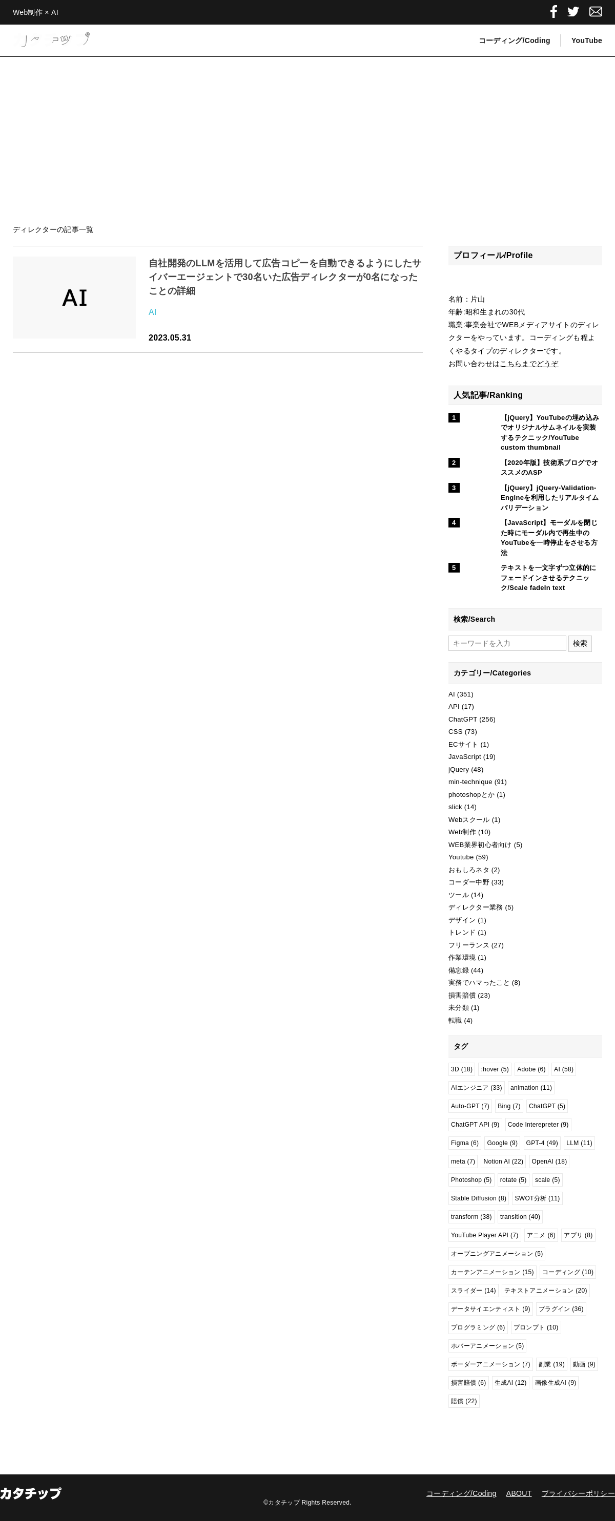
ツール (458, 895)
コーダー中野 (468, 882)
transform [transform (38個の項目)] (471, 1216)
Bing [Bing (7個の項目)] (509, 1106)
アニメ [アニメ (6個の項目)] (541, 1235)
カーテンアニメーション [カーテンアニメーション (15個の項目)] (492, 1272)
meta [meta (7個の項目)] (463, 1161)
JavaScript (464, 756)
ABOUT (519, 1493)
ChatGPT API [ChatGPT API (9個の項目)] (475, 1124)
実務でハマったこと (479, 982)
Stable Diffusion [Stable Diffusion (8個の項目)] (478, 1198)
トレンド (462, 932)
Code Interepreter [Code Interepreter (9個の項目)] (538, 1124)
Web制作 (462, 832)
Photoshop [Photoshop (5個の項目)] (471, 1180)
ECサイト (463, 744)
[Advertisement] (307, 141)
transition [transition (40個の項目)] (520, 1216)
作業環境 (462, 957)
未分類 (458, 1007)
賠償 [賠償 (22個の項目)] (464, 1401)
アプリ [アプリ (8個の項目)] (578, 1235)
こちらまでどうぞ (529, 364)
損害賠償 (462, 995)
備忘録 (458, 970)
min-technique (470, 782)
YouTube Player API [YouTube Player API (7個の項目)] (485, 1235)
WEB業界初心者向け (480, 845)
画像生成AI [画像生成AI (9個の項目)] (556, 1382)
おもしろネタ (468, 870)
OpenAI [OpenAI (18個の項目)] (549, 1161)
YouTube (586, 40)
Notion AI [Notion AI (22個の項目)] (503, 1161)
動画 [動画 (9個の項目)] (584, 1364)
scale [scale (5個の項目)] (547, 1180)
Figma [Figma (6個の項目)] (465, 1143)
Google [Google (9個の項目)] (502, 1143)
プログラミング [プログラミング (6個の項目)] (478, 1327)
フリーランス (468, 945)
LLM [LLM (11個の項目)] (579, 1143)
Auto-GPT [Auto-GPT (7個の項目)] (470, 1106)
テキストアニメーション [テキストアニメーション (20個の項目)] (545, 1290)
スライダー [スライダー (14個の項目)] (473, 1290)
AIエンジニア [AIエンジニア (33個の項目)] (476, 1087)
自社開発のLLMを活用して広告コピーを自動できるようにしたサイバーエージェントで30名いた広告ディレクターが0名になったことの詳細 (285, 277)
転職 (455, 1020)
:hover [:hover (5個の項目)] (495, 1069)
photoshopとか (471, 794)
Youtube (461, 857)
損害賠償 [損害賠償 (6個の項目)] (468, 1382)
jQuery (458, 769)
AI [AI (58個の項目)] (563, 1069)
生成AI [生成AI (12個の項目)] (511, 1382)
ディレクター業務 (475, 907)
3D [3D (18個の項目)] (462, 1069)
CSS (455, 731)
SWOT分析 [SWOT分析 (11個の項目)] (537, 1198)
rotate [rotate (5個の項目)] (513, 1180)
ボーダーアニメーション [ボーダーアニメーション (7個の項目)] (490, 1364)
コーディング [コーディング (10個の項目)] (567, 1272)
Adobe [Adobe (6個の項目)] (531, 1069)
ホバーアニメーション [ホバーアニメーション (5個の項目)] (487, 1345)
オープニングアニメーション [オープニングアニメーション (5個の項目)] (497, 1253)
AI (153, 312)
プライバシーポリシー (578, 1493)
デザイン (462, 920)
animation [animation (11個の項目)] (531, 1087)
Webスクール (469, 819)
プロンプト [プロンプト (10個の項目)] (536, 1327)
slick (455, 807)
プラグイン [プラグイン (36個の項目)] (561, 1309)
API (454, 706)
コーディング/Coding (514, 40)
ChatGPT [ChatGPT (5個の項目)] (547, 1106)
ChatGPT (462, 719)
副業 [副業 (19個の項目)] (552, 1364)
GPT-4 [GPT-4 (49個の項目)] (542, 1143)
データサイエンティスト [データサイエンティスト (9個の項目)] (490, 1309)
